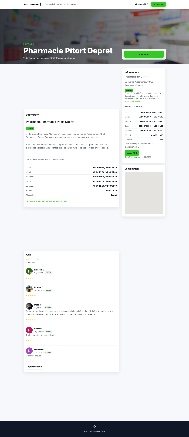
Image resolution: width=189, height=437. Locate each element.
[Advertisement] (71, 87)
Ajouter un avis (35, 367)
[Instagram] (94, 426)
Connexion (158, 4)
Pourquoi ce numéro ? (133, 101)
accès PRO (132, 153)
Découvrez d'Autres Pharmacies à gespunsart (47, 201)
